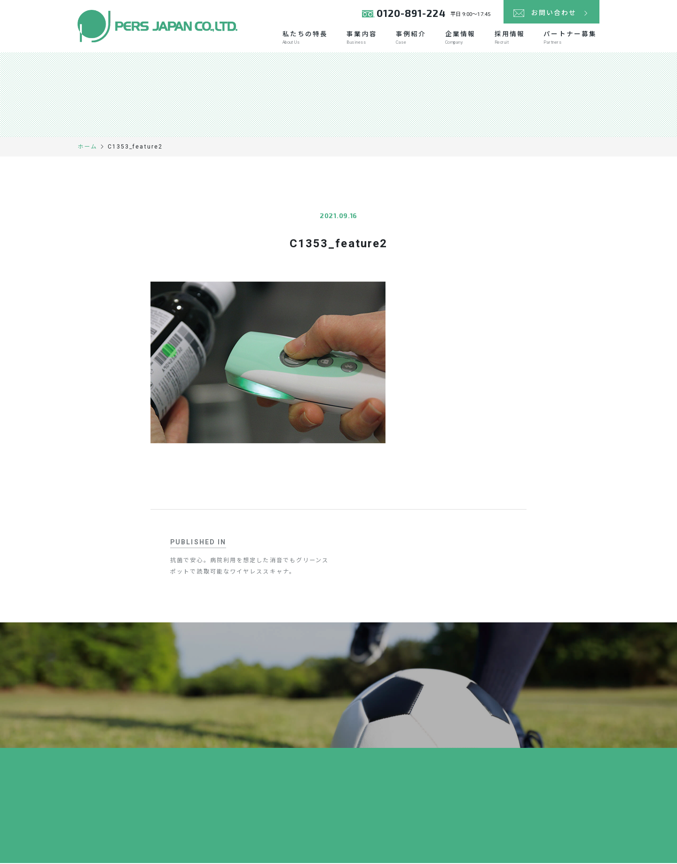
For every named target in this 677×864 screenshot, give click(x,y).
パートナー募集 (569, 38)
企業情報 (458, 38)
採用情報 (508, 38)
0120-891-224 (410, 14)
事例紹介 (408, 38)
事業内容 (358, 38)
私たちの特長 (300, 38)
